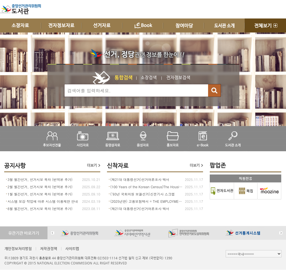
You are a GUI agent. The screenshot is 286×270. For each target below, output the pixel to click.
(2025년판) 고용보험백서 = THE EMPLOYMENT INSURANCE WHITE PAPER (147, 201)
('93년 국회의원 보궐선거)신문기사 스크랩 (142, 194)
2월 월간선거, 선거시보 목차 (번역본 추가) (40, 186)
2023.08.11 (91, 208)
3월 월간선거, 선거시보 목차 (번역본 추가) (40, 179)
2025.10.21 (91, 179)
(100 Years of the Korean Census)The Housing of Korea (147, 186)
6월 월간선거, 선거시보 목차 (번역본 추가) (40, 208)
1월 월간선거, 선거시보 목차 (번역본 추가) (40, 194)
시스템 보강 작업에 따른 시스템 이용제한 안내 (43, 201)
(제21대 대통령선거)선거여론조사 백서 (139, 179)
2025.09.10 (91, 194)
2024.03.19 (91, 201)
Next (281, 232)
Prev (52, 232)
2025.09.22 (91, 186)
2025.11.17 (194, 179)
